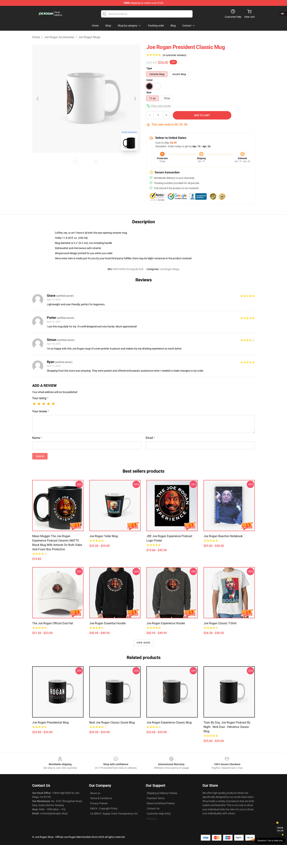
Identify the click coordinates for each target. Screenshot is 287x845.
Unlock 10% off (280, 829)
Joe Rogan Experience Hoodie (165, 623)
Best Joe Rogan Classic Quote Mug (112, 722)
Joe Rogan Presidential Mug (50, 722)
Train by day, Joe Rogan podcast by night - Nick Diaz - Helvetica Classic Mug (227, 727)
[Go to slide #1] (77, 161)
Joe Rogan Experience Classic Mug (169, 722)
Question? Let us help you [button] (270, 840)
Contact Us (153, 808)
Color (149, 80)
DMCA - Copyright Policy (104, 808)
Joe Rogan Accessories (59, 37)
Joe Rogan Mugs (89, 37)
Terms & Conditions (101, 798)
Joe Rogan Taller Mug (103, 536)
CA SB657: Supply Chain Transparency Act (114, 813)
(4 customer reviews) (174, 55)
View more (144, 642)
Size (148, 92)
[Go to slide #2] (96, 161)
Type (149, 68)
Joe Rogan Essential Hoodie (107, 623)
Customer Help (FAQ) (159, 813)
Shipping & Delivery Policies (162, 793)
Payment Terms (156, 798)
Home (36, 37)
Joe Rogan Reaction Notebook (223, 536)
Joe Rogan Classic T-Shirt (220, 623)
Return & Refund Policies (161, 803)
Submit (40, 456)
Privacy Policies (99, 803)
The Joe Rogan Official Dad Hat (52, 623)
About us (95, 793)
